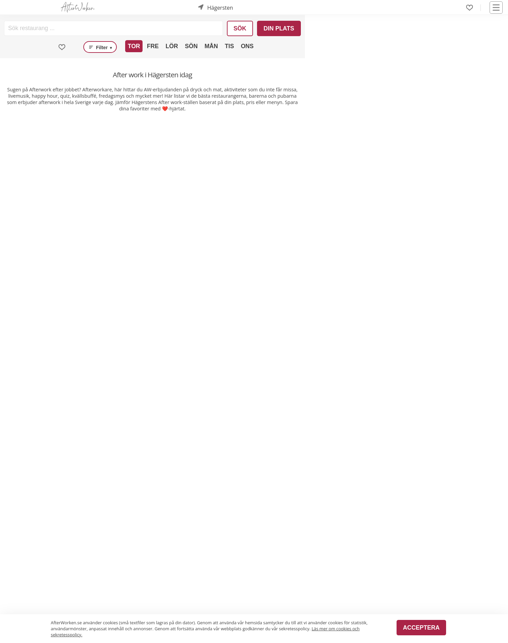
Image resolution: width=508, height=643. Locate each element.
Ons (247, 46)
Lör (172, 46)
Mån (211, 46)
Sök (240, 28)
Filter (100, 47)
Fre (153, 46)
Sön (191, 46)
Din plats (278, 28)
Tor (134, 46)
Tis (229, 46)
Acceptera (421, 627)
